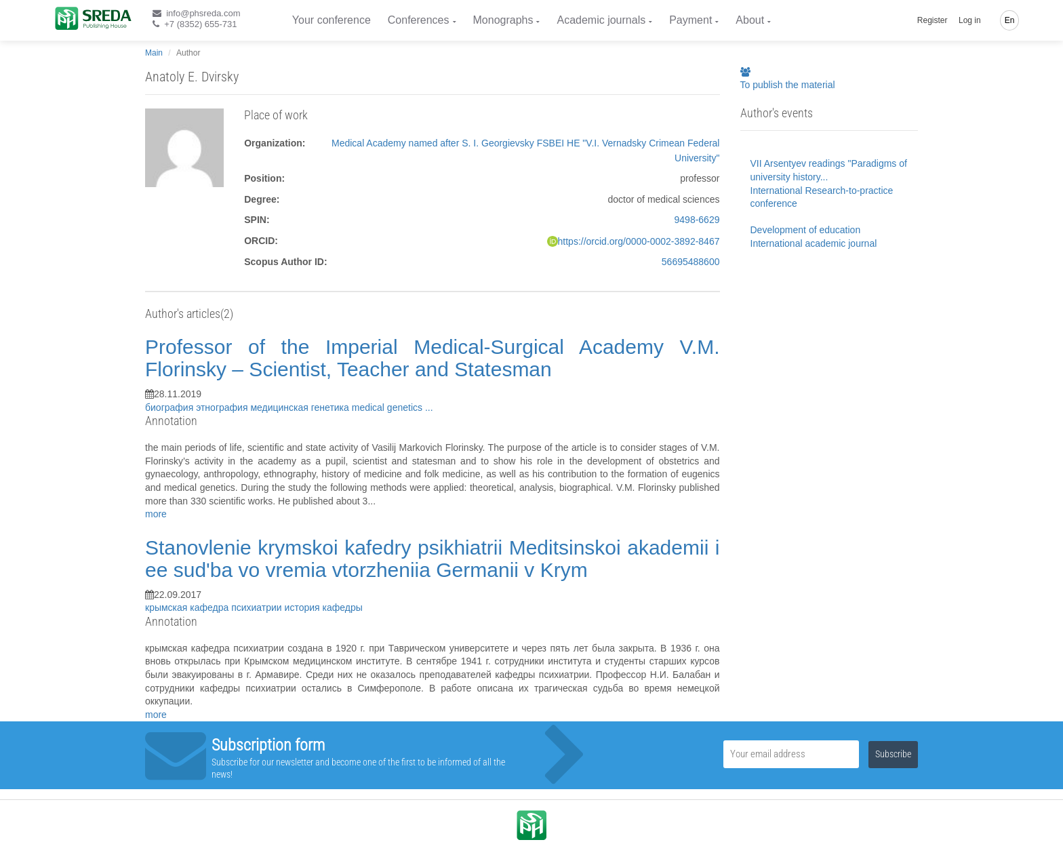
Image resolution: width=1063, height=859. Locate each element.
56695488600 (691, 261)
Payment (690, 20)
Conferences (418, 20)
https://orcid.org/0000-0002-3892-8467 (639, 241)
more (156, 513)
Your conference (331, 20)
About (750, 20)
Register (932, 20)
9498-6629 (697, 219)
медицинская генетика (300, 407)
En (1010, 20)
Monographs (503, 20)
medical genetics (388, 407)
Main (154, 53)
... (429, 407)
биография (170, 407)
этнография (223, 407)
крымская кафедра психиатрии (215, 607)
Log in (970, 20)
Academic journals (601, 20)
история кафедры (324, 607)
